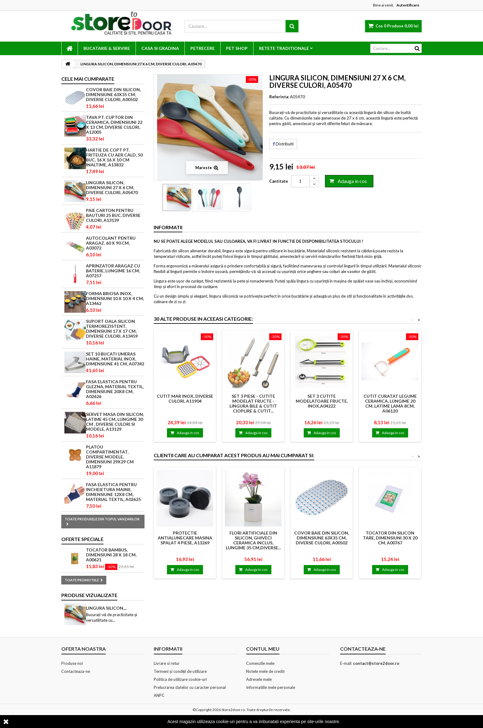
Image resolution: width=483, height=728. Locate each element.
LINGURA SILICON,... (106, 608)
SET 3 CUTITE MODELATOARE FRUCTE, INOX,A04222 (322, 401)
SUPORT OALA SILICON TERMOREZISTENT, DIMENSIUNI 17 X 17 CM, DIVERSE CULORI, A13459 (112, 329)
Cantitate (278, 181)
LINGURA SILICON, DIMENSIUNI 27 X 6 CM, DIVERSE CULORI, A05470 (112, 187)
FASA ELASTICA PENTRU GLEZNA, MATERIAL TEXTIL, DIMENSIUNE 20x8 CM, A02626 (115, 389)
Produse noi (72, 663)
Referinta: (279, 96)
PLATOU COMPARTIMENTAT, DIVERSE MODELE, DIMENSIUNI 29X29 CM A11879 (110, 456)
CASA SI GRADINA (160, 48)
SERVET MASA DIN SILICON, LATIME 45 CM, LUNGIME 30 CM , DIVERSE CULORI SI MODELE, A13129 (115, 422)
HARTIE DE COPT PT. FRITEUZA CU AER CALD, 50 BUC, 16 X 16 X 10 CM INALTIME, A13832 (114, 157)
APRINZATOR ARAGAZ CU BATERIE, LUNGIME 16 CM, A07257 (113, 270)
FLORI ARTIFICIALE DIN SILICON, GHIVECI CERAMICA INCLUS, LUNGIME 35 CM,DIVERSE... (253, 540)
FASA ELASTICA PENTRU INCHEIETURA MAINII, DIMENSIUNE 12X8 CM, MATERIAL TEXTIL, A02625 (113, 492)
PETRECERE (202, 48)
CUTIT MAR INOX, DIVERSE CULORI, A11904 (185, 398)
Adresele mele (259, 679)
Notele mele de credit (265, 671)
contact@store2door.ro (376, 663)
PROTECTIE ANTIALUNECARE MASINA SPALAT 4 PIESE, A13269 (185, 537)
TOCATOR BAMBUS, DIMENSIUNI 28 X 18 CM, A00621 (111, 554)
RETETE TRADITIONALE (284, 48)
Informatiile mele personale (270, 687)
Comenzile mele (260, 663)
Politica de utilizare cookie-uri (180, 679)
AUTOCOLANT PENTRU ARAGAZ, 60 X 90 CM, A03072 (111, 242)
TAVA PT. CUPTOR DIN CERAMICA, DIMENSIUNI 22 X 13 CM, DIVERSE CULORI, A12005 (114, 125)
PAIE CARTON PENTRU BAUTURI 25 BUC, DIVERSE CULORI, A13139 (113, 215)
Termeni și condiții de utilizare (180, 671)
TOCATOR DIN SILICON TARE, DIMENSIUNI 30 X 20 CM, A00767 (390, 537)
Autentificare (407, 5)
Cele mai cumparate (87, 79)
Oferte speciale (82, 539)
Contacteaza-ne (75, 671)
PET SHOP (237, 48)
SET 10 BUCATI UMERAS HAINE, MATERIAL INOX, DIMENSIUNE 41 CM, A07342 (115, 358)
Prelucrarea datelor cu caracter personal (190, 687)
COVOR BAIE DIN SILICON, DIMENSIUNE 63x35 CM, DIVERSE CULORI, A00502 (113, 94)
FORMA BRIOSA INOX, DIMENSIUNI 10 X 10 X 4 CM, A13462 (115, 298)
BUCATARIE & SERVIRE (106, 48)
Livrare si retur (167, 663)
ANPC (159, 695)
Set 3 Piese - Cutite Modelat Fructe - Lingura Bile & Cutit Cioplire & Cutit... (253, 403)
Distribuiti (283, 143)
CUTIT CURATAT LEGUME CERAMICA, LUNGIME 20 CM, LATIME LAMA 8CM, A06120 (390, 403)
